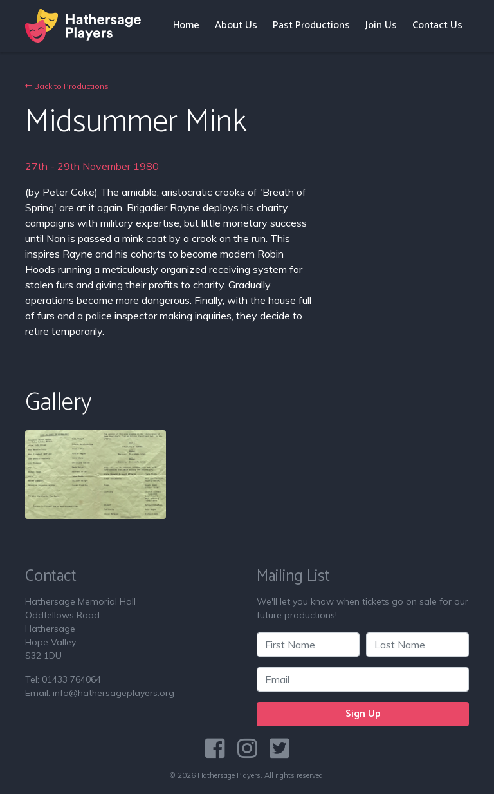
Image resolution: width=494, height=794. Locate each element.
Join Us (381, 25)
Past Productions (311, 25)
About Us (236, 25)
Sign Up (363, 714)
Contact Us (437, 25)
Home (186, 25)
